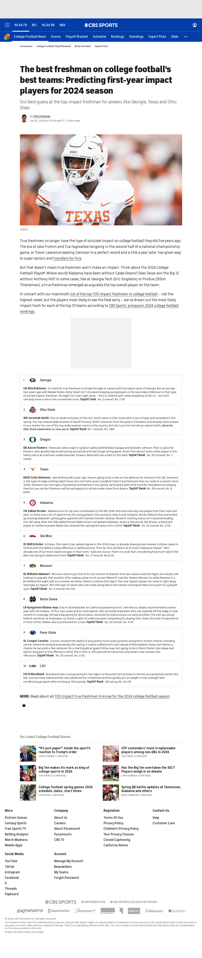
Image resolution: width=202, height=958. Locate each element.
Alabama (46, 503)
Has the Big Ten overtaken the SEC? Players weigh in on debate (148, 770)
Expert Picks (101, 46)
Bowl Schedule (83, 46)
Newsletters (63, 867)
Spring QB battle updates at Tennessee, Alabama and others (151, 789)
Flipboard (11, 894)
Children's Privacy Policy (121, 829)
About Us (60, 818)
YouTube (11, 861)
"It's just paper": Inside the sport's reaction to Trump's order (64, 750)
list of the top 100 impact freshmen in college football (114, 294)
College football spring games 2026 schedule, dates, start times (66, 789)
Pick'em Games (16, 818)
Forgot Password (66, 878)
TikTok (9, 867)
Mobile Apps (14, 845)
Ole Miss (46, 536)
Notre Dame (48, 599)
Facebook (12, 878)
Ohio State (47, 410)
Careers (60, 823)
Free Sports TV (15, 829)
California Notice (116, 845)
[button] (186, 36)
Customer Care (164, 823)
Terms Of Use (113, 818)
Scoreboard (26, 46)
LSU (42, 666)
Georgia (45, 380)
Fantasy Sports (16, 823)
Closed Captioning (117, 840)
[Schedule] (99, 36)
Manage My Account (68, 861)
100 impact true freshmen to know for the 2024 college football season (112, 696)
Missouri (46, 566)
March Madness (16, 840)
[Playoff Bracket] (76, 36)
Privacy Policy (113, 823)
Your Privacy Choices (119, 834)
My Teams (61, 872)
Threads (11, 889)
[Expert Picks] (157, 36)
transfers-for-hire (67, 258)
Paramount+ (63, 834)
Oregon (45, 440)
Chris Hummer (42, 116)
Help (156, 818)
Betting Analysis (16, 834)
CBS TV (59, 840)
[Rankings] (118, 36)
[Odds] (175, 36)
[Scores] (56, 36)
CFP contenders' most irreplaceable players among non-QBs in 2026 (148, 750)
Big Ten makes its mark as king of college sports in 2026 (64, 770)
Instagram (12, 872)
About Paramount (67, 829)
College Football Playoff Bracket (53, 46)
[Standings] (136, 36)
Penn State (48, 633)
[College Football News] (30, 36)
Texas (44, 469)
